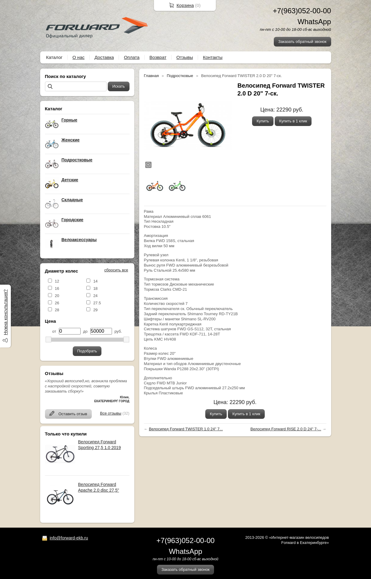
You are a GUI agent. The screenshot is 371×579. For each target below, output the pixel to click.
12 (57, 281)
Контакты (212, 57)
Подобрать (87, 351)
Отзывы (184, 57)
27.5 (97, 303)
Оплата (131, 57)
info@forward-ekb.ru (69, 537)
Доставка (104, 57)
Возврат (157, 57)
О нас (78, 57)
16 (57, 288)
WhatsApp (314, 22)
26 (57, 303)
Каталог (54, 57)
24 (95, 295)
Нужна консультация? (5, 312)
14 (95, 281)
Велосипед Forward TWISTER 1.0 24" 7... (186, 429)
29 (95, 310)
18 (95, 288)
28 (57, 310)
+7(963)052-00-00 (302, 11)
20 (57, 295)
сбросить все (116, 270)
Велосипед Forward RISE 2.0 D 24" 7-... (285, 429)
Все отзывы (110, 413)
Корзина (185, 5)
